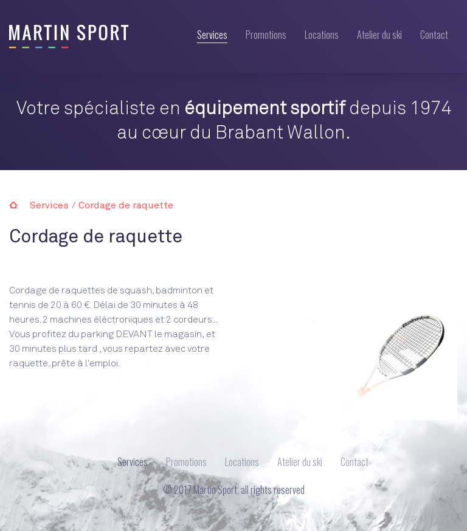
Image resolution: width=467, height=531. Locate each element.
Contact (434, 34)
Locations (322, 34)
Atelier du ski (379, 34)
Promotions (266, 34)
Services (212, 36)
